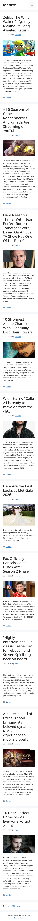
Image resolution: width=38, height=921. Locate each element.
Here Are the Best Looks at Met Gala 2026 (18, 490)
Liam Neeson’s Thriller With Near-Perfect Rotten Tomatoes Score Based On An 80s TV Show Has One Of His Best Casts (18, 228)
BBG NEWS (9, 5)
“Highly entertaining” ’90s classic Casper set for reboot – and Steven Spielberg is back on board (18, 648)
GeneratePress (19, 918)
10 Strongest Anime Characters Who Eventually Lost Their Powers (18, 325)
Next (20, 906)
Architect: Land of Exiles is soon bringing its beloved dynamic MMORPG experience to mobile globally (17, 726)
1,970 (13, 906)
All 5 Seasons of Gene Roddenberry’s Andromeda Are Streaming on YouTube (16, 120)
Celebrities (10, 474)
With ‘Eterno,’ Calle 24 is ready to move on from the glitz (18, 405)
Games (8, 702)
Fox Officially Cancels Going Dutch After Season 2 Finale (16, 565)
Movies (8, 97)
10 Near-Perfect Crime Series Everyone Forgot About (16, 819)
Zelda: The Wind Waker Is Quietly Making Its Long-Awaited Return (17, 23)
